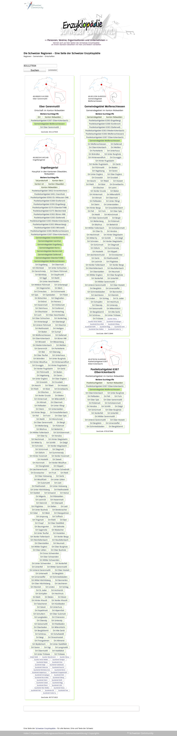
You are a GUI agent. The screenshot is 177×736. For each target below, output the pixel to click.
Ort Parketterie (58, 348)
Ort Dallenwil (60, 335)
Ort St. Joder (41, 590)
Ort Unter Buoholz (40, 509)
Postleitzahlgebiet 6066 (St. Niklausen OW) (49, 197)
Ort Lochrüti (40, 499)
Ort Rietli (34, 389)
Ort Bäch (58, 288)
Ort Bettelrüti (56, 429)
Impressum (36, 733)
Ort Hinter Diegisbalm (57, 439)
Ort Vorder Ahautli (59, 600)
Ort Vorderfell (61, 563)
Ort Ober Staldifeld (56, 523)
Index (26, 733)
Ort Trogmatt (38, 520)
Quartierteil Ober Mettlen (41, 688)
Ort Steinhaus (41, 308)
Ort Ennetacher (37, 473)
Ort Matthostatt (42, 328)
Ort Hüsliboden (58, 604)
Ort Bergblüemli (41, 630)
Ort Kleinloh (36, 587)
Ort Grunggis (38, 365)
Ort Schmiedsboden (58, 577)
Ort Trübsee (59, 654)
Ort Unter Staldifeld (58, 644)
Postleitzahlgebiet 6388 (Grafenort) (49, 201)
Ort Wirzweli (40, 342)
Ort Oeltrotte (58, 526)
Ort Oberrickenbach (41, 338)
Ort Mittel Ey (36, 442)
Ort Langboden (40, 617)
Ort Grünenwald (58, 291)
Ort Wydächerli (38, 644)
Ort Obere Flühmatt (58, 271)
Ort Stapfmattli (57, 274)
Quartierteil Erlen (57, 662)
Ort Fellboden (40, 405)
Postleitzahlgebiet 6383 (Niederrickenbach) (49, 221)
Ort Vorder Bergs (61, 536)
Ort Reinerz (56, 301)
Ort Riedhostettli (61, 489)
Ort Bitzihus (41, 429)
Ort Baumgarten (42, 526)
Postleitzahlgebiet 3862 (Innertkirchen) (49, 190)
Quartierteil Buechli (58, 667)
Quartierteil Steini (42, 680)
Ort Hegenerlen (43, 288)
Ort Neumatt (58, 543)
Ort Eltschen (43, 392)
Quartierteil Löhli (57, 685)
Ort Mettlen (61, 345)
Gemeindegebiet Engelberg (49, 244)
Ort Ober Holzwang (43, 476)
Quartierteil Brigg (57, 682)
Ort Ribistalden (56, 496)
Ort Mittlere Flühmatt (40, 285)
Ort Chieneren (58, 617)
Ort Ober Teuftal (41, 355)
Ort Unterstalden (55, 409)
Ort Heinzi (64, 493)
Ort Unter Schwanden (41, 563)
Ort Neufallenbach (60, 540)
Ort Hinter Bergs (38, 412)
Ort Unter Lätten (58, 479)
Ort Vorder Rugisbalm (43, 368)
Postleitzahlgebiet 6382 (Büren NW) (49, 214)
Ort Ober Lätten (39, 550)
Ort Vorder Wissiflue (57, 462)
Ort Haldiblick (58, 650)
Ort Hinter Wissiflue (38, 362)
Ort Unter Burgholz (57, 358)
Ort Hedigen (58, 328)
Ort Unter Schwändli (60, 469)
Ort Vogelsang (43, 375)
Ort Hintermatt (40, 399)
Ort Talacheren (40, 604)
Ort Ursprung (42, 516)
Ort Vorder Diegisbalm (57, 446)
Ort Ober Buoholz (58, 550)
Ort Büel (46, 389)
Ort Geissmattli (40, 624)
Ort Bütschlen (41, 298)
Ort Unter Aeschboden (49, 281)
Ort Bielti (36, 597)
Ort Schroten (37, 446)
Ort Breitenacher (59, 509)
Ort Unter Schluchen (57, 268)
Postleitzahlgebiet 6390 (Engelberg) (49, 204)
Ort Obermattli (41, 650)
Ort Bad (63, 520)
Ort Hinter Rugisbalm (57, 365)
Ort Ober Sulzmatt (58, 614)
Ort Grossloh (41, 382)
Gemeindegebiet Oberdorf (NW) (49, 258)
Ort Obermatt (58, 264)
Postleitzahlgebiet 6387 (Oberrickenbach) (49, 120)
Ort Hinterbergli (41, 321)
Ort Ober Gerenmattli (49, 127)
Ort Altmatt (41, 402)
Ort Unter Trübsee (42, 654)
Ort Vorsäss (57, 436)
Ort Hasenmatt (40, 305)
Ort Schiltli (50, 442)
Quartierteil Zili (49, 690)
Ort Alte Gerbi (59, 630)
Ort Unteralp (56, 620)
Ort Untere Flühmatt (42, 325)
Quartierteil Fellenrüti (41, 667)
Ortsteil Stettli (34, 657)
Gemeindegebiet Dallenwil (49, 254)
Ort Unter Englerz (40, 378)
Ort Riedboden (58, 624)
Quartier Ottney (64, 657)
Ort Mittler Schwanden (49, 560)
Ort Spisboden (49, 295)
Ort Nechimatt (37, 439)
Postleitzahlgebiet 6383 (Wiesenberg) (49, 224)
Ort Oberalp (42, 620)
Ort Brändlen (39, 358)
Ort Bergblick (57, 573)
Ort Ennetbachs (61, 389)
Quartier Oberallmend (48, 657)
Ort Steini (40, 409)
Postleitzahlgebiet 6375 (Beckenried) (49, 211)
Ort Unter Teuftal (41, 533)
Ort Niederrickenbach (42, 345)
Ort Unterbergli (60, 285)
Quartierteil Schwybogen (42, 675)
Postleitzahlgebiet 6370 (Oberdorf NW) (49, 207)
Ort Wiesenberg (57, 342)
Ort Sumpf (56, 332)
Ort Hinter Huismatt (38, 456)
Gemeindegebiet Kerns (49, 248)
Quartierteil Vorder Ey (49, 693)
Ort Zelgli (64, 442)
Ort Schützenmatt (61, 432)
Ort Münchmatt (56, 419)
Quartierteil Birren (59, 670)
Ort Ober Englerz (59, 378)
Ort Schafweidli (57, 634)
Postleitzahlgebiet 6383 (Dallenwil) (49, 217)
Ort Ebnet (62, 597)
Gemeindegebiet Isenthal (49, 241)
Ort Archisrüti (57, 590)
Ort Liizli (57, 483)
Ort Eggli (43, 278)
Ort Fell (35, 415)
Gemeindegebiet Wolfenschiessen (49, 124)
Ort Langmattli (61, 647)
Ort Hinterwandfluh (60, 362)
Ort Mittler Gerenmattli (57, 567)
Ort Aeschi (36, 385)
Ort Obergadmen (61, 513)
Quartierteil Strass (59, 688)
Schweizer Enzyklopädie (45, 728)
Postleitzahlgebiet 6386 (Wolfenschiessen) (49, 231)
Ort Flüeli (64, 295)
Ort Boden (42, 332)
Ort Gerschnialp (39, 271)
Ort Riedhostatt (38, 486)
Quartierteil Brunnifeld (41, 677)
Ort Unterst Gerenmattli (40, 570)
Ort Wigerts (41, 496)
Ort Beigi (40, 637)
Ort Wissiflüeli (40, 479)
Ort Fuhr (46, 415)
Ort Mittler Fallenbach (39, 432)
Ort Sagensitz (41, 530)
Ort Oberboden (40, 627)
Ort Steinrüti (41, 503)
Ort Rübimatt (58, 425)
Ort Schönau (40, 634)
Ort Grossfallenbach (59, 412)
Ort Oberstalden (42, 543)
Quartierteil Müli (59, 675)
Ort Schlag (63, 587)
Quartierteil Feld (36, 690)
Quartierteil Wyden (42, 662)
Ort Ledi (64, 506)
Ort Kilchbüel (38, 268)
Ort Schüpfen (41, 593)
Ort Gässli (41, 607)
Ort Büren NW (60, 338)
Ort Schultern (39, 614)
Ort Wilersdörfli (58, 399)
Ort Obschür (60, 325)
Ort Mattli (55, 278)
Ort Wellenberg (41, 425)
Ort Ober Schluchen (41, 318)
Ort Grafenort (58, 308)
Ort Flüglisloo (37, 506)
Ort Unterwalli (42, 573)
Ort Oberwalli (57, 503)
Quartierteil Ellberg (58, 677)
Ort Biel (41, 352)
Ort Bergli (61, 422)
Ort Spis (34, 295)
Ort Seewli (56, 459)
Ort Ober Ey (42, 436)
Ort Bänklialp (40, 274)
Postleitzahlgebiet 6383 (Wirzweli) (49, 227)
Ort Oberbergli (58, 321)
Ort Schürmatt (41, 449)
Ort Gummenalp (56, 452)
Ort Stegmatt (58, 449)
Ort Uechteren (61, 583)
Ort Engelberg (41, 264)
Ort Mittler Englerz (39, 546)
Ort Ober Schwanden (49, 556)
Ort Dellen (51, 506)
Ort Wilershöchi (58, 627)
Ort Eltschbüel (41, 311)
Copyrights (94, 733)
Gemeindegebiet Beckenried (49, 251)
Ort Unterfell (37, 567)
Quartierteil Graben (42, 682)
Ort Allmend (59, 640)
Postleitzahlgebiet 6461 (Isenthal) (49, 194)
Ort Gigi (47, 647)
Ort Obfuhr (40, 452)
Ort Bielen (59, 395)
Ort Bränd (42, 301)
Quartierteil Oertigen (58, 659)
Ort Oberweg (54, 352)
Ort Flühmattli (43, 372)
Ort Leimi (57, 392)
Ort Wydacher (58, 530)
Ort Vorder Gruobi (43, 395)
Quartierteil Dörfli (57, 680)
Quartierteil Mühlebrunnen (42, 670)
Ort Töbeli (49, 385)
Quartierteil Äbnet (42, 685)
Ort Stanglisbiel (42, 466)
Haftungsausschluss (54, 733)
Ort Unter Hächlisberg (40, 489)
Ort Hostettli (42, 459)
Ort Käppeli (58, 466)
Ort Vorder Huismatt (60, 456)
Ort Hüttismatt (58, 305)
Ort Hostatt (62, 385)
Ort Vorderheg (60, 318)
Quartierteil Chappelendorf (59, 672)
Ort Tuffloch (57, 516)
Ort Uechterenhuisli (38, 469)
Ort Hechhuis (57, 593)
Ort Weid (46, 513)
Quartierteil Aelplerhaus (39, 672)
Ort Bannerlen (61, 580)
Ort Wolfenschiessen (41, 335)
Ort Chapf (39, 523)
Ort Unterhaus (58, 355)
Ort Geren (58, 375)
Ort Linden (50, 587)
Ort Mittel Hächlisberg (41, 580)
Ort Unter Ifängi (57, 405)
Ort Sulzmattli (44, 483)
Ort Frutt (52, 473)
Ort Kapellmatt (41, 610)
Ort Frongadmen (42, 640)
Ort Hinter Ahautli (39, 600)
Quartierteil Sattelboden (57, 665)
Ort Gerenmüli (40, 348)
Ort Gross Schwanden (49, 553)
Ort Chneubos (40, 291)
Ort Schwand (50, 493)
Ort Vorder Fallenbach (40, 536)
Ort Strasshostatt (55, 637)
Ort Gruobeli (57, 382)
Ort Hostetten (59, 533)
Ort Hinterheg (58, 311)
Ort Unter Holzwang (58, 486)
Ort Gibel (34, 513)
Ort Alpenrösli (58, 610)
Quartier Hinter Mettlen (41, 659)
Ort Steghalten (57, 298)
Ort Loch (37, 315)
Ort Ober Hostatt (62, 570)
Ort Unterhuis (56, 607)
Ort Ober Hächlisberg (41, 583)
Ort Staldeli (35, 493)
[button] (35, 70)
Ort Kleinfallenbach (39, 540)
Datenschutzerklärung (76, 733)
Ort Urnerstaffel (38, 577)
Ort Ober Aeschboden (55, 315)
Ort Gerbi (61, 368)
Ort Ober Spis (60, 415)
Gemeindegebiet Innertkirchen (49, 237)
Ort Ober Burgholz (60, 546)
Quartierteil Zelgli (40, 665)
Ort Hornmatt (38, 462)
